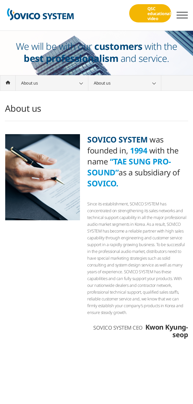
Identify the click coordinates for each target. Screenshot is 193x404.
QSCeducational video (147, 14)
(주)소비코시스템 (40, 15)
